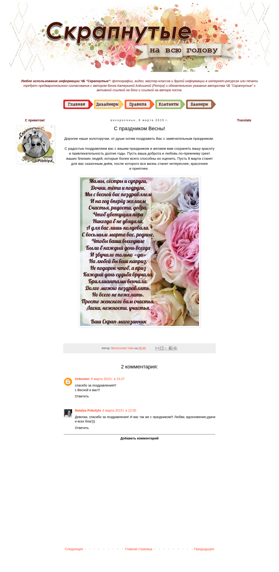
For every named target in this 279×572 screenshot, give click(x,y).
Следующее (74, 549)
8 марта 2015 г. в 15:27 (108, 379)
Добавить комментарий (139, 438)
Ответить (82, 396)
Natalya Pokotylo (88, 410)
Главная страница (139, 549)
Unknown (82, 379)
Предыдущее (204, 549)
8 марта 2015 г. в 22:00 (119, 410)
